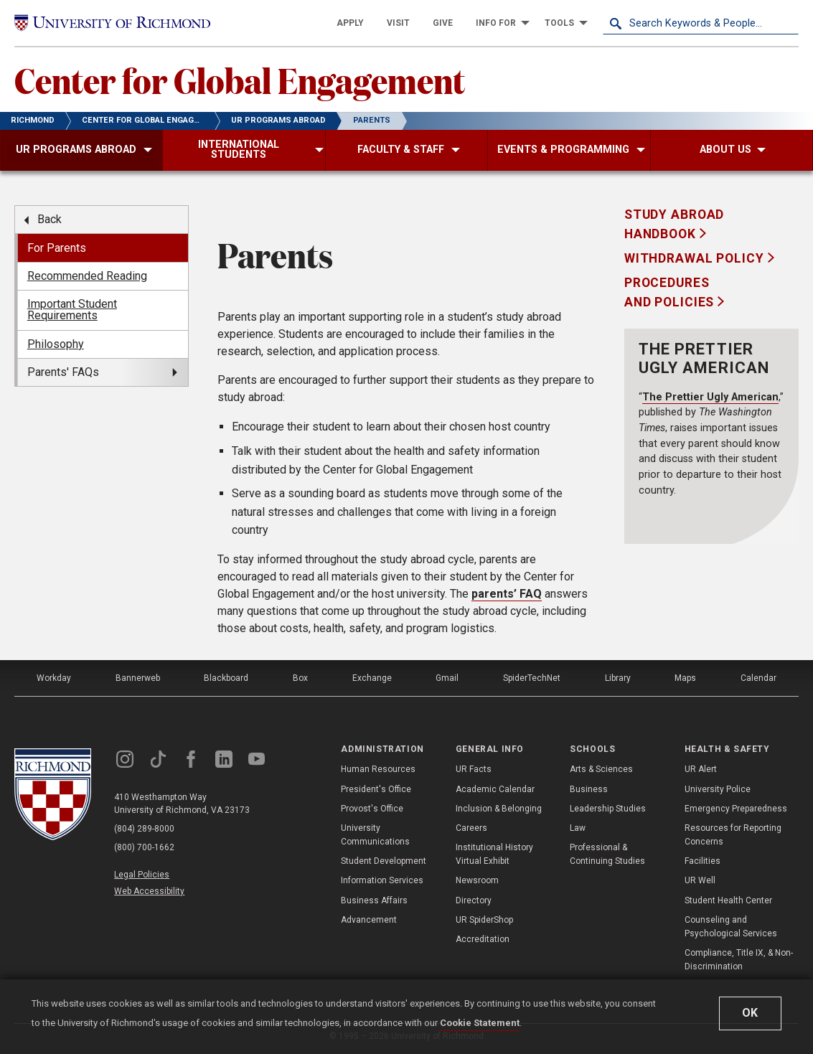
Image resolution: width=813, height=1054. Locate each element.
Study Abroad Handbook (674, 223)
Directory (474, 900)
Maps (685, 678)
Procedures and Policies (671, 292)
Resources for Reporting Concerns (733, 835)
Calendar (758, 678)
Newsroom (477, 880)
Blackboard (226, 678)
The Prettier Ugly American (710, 397)
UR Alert (701, 769)
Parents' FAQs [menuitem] (63, 372)
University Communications (375, 835)
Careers (471, 828)
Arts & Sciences (601, 769)
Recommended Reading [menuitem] (87, 276)
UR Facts (474, 769)
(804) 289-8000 (144, 829)
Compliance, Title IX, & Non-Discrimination (739, 959)
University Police (718, 789)
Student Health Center (728, 900)
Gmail (447, 678)
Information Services (382, 880)
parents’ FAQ (506, 594)
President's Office (376, 789)
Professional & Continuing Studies (607, 854)
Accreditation (482, 939)
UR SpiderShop (484, 920)
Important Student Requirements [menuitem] (72, 309)
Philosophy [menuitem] (55, 344)
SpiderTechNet (531, 678)
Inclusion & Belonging (499, 809)
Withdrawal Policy (696, 258)
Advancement (369, 920)
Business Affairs (374, 900)
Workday (54, 678)
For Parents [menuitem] (56, 248)
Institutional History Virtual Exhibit (494, 854)
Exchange (372, 678)
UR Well (700, 880)
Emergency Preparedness (736, 809)
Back (49, 219)
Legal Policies (141, 875)
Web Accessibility (149, 891)
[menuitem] (350, 23)
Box (300, 678)
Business (589, 789)
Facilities (702, 861)
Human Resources (378, 769)
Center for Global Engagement (239, 79)
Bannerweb (138, 678)
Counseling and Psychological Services (731, 926)
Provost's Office (372, 809)
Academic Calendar (495, 789)
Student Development (383, 861)
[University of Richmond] (112, 23)
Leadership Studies (608, 809)
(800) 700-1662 (144, 847)
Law (578, 828)
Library (618, 678)
